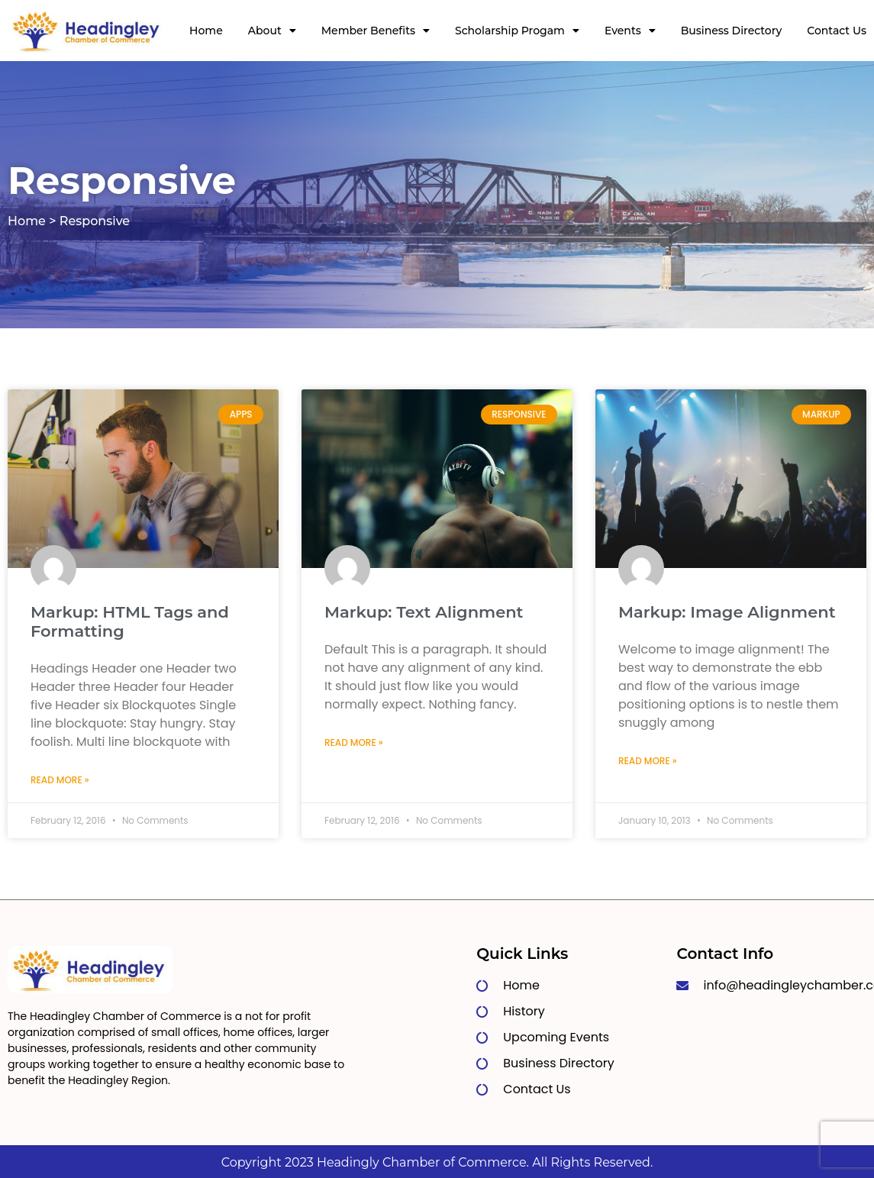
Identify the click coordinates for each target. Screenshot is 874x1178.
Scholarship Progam (517, 31)
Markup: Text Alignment (424, 611)
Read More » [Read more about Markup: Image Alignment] (647, 760)
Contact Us (836, 30)
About (272, 31)
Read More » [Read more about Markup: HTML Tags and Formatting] (60, 779)
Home (206, 30)
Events (630, 31)
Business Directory (731, 30)
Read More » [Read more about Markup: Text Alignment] (353, 742)
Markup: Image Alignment (727, 611)
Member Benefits (375, 31)
